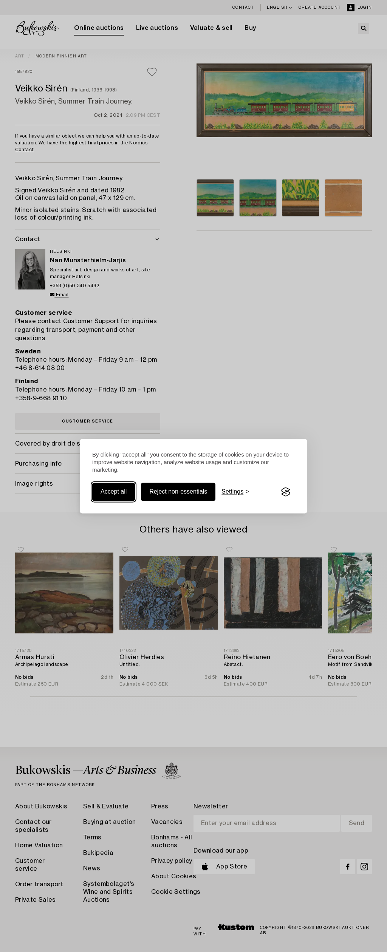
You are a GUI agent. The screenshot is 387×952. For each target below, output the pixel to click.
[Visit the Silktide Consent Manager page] (286, 492)
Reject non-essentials (178, 492)
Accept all (114, 492)
